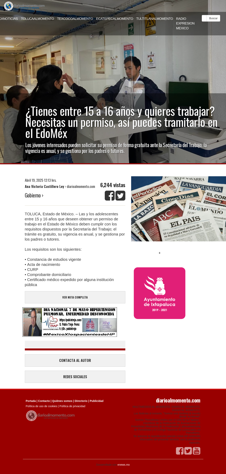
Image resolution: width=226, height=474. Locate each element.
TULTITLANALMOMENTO (154, 19)
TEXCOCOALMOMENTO (75, 19)
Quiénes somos (62, 400)
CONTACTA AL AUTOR (75, 360)
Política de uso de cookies (41, 406)
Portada (31, 400)
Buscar (213, 18)
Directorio (81, 400)
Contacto (44, 400)
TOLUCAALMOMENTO (37, 19)
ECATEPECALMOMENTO (114, 19)
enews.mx (124, 464)
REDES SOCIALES (75, 376)
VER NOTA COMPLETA (75, 297)
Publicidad (97, 400)
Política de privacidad (72, 406)
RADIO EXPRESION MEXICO (185, 23)
